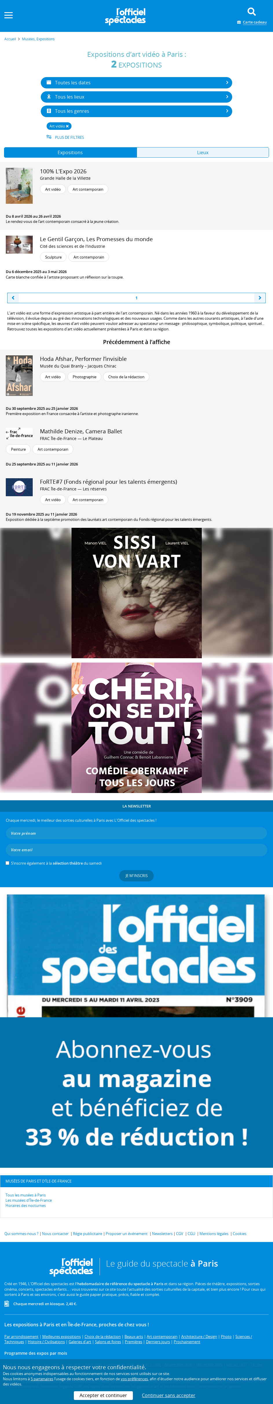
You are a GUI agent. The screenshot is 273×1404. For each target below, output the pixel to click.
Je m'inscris (137, 875)
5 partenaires (42, 1378)
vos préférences (134, 1378)
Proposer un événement (127, 1233)
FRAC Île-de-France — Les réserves (73, 489)
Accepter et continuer (103, 1395)
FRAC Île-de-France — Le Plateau (71, 438)
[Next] (259, 298)
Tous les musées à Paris (26, 1195)
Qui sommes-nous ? (21, 1233)
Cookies (239, 1233)
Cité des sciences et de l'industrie (72, 246)
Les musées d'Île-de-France (29, 1200)
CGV (179, 1233)
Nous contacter (55, 1233)
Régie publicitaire (87, 1233)
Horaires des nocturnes (26, 1205)
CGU (191, 1233)
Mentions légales (213, 1233)
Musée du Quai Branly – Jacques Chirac (78, 366)
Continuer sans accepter (168, 1395)
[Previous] (13, 298)
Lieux (202, 152)
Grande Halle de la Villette (65, 178)
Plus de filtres (65, 137)
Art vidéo (59, 126)
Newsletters (162, 1233)
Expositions (70, 152)
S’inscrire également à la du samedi (56, 863)
